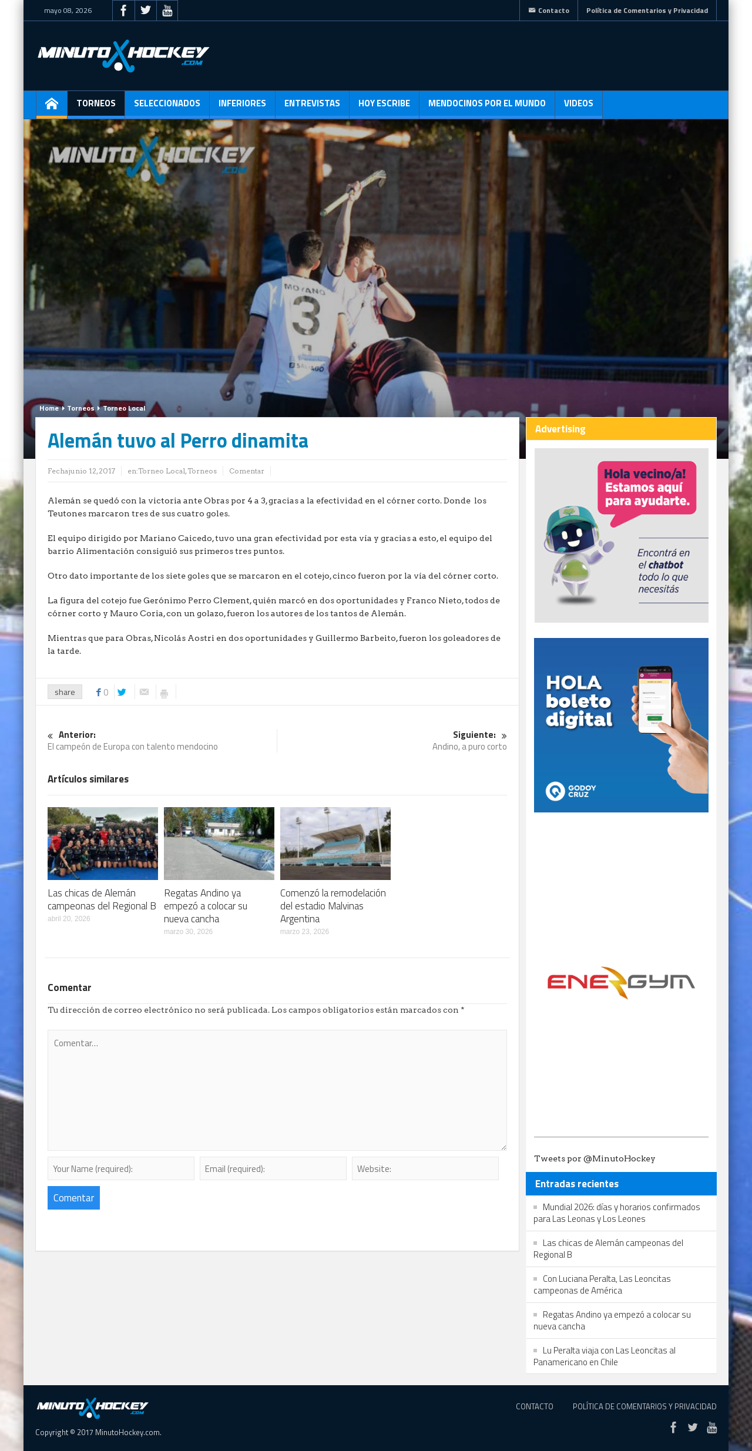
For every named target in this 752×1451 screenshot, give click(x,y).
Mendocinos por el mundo (487, 107)
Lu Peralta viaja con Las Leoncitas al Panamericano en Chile (604, 1356)
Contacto (548, 10)
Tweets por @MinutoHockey (595, 1158)
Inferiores (242, 107)
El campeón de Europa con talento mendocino (162, 741)
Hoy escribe (384, 107)
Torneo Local (124, 408)
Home (49, 408)
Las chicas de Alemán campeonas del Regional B (102, 899)
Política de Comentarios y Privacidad (647, 10)
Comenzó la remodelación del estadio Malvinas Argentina (333, 905)
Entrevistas (312, 107)
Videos (578, 107)
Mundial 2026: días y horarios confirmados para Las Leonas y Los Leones (616, 1212)
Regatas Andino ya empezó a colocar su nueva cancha (205, 905)
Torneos (96, 107)
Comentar (246, 470)
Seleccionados (167, 107)
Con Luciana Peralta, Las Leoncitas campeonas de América (602, 1284)
